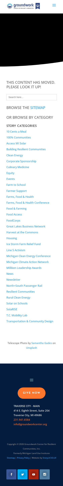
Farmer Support (16, 191)
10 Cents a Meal (16, 131)
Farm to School (16, 185)
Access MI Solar (16, 143)
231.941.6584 (22, 419)
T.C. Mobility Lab (16, 315)
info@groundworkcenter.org (30, 424)
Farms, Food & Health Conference (27, 203)
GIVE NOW (31, 393)
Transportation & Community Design (29, 321)
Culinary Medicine (17, 167)
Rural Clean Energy (18, 297)
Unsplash (31, 347)
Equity (10, 173)
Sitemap (37, 107)
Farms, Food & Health (20, 197)
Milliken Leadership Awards (23, 268)
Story (49, 457)
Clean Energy (14, 155)
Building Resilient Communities (26, 149)
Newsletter (13, 279)
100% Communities (18, 137)
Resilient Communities (20, 291)
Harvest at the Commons (22, 232)
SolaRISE (11, 309)
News (9, 274)
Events (10, 179)
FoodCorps (13, 220)
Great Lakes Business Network (25, 226)
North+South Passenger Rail (24, 286)
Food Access (14, 214)
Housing (11, 238)
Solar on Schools (17, 303)
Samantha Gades (41, 343)
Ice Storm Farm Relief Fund (23, 244)
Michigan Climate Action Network (27, 262)
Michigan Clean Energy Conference (28, 256)
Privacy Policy (23, 457)
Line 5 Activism (15, 250)
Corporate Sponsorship (21, 161)
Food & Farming (16, 208)
